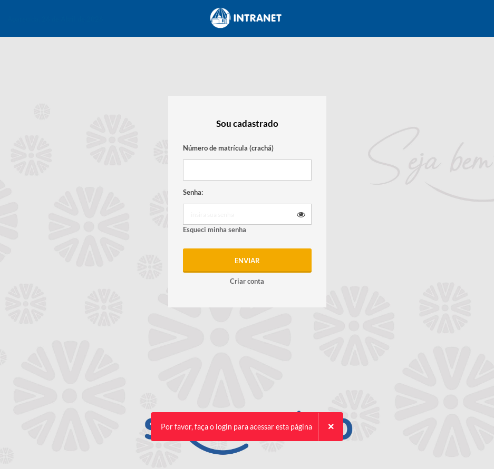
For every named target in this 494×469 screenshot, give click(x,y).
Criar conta (247, 281)
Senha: (193, 192)
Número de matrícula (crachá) (228, 148)
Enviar (247, 260)
